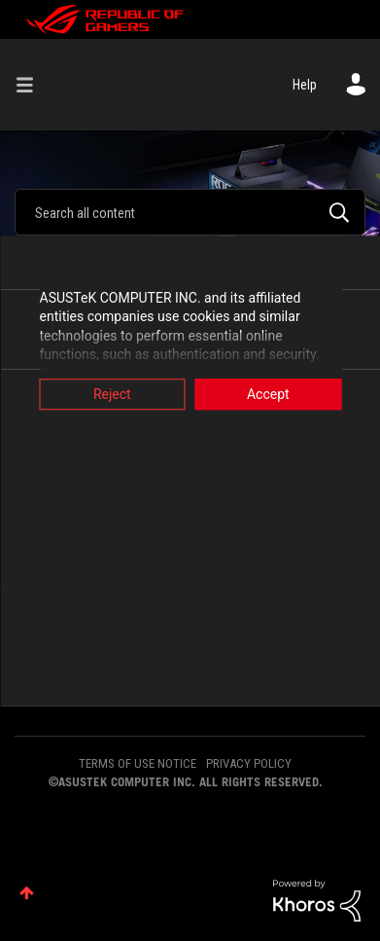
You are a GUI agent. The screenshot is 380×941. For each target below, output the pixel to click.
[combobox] (190, 212)
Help (305, 84)
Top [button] (26, 892)
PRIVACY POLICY (249, 763)
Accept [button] (268, 394)
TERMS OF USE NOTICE (137, 763)
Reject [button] (112, 394)
